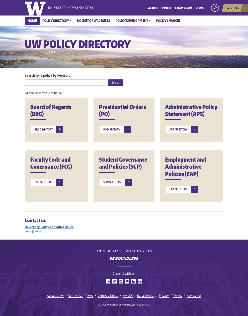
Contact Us (75, 295)
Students (152, 7)
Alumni (200, 7)
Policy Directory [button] (55, 20)
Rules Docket (145, 295)
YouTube (127, 281)
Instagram (120, 281)
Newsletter (194, 295)
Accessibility (55, 295)
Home (32, 20)
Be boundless (124, 259)
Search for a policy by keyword (48, 75)
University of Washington (36, 7)
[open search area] (215, 8)
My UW (128, 295)
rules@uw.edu (34, 231)
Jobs (90, 295)
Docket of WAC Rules (93, 20)
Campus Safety (108, 295)
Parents (166, 7)
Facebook (108, 281)
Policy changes (168, 20)
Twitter (114, 281)
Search (115, 82)
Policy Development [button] (132, 20)
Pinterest (140, 281)
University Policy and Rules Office (49, 227)
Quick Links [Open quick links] (235, 9)
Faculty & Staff (183, 7)
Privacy (164, 295)
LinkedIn (133, 281)
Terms (177, 295)
